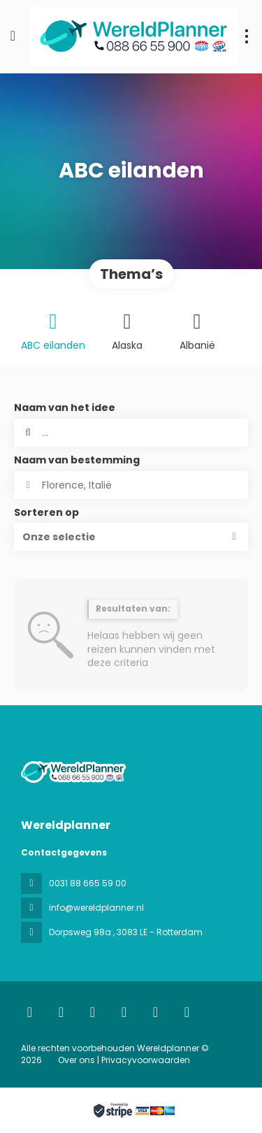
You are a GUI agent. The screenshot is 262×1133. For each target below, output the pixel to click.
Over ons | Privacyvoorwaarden (124, 1060)
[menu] (246, 36)
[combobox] (131, 485)
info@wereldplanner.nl (96, 908)
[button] (131, 537)
